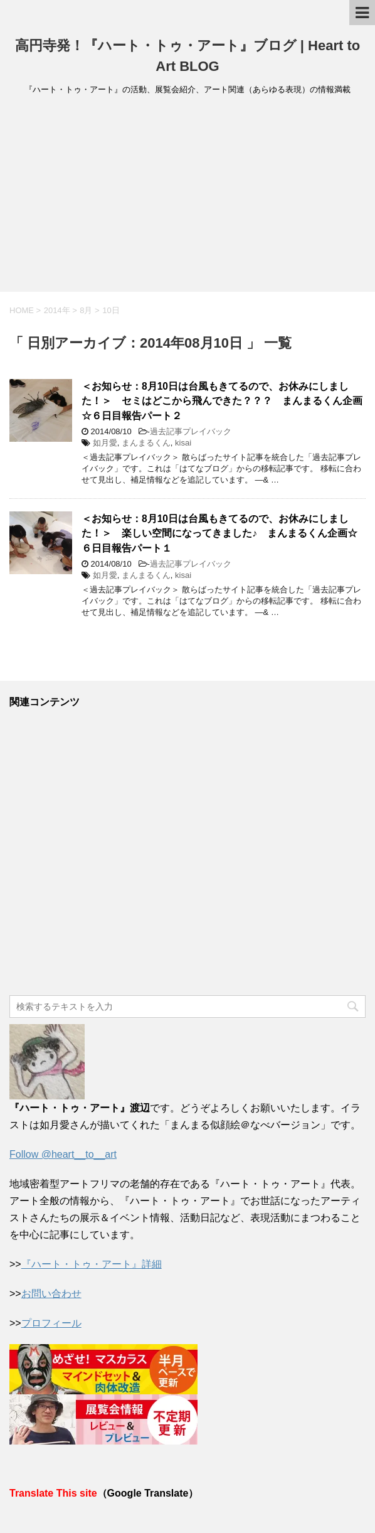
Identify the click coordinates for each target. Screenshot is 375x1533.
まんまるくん (146, 442)
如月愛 (105, 442)
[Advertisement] (187, 198)
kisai (183, 442)
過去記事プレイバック (190, 431)
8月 (86, 310)
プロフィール (51, 1323)
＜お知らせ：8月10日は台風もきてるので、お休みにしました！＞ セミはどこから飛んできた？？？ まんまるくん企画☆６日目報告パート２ (222, 401)
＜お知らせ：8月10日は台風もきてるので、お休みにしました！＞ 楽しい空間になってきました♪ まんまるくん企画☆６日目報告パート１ (219, 533)
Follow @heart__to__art (63, 1154)
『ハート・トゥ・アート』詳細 (91, 1264)
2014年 (57, 310)
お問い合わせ (51, 1293)
